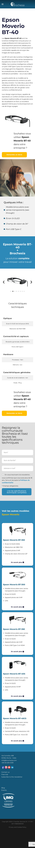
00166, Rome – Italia (8, 758)
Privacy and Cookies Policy (17, 827)
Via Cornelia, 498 (7, 756)
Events (4, 790)
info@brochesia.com (9, 760)
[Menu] (2, 4)
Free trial (4, 774)
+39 (2, 763)
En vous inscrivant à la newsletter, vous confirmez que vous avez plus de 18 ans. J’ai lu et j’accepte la (17, 479)
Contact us (5, 772)
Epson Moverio (10, 514)
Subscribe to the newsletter (11, 777)
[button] (4, 282)
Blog (3, 788)
